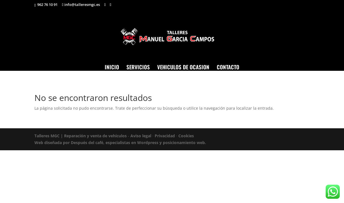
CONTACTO (228, 67)
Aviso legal (140, 135)
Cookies (186, 135)
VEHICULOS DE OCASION (183, 67)
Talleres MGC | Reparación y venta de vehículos (80, 135)
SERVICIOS (138, 67)
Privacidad (165, 135)
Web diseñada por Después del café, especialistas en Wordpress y (98, 142)
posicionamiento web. (184, 142)
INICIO (112, 67)
